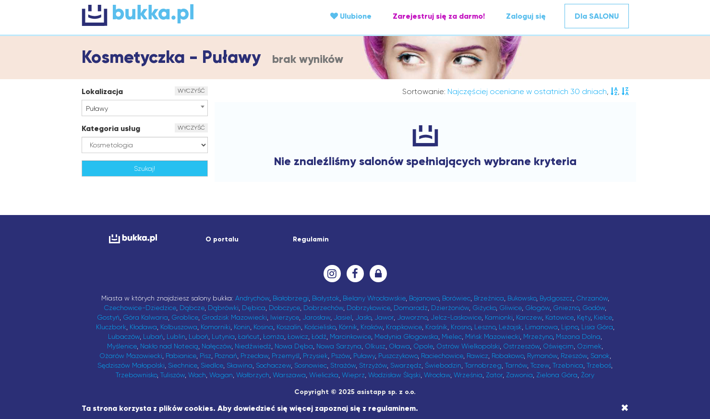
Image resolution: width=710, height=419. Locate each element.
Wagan (221, 375)
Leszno (484, 327)
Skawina (240, 365)
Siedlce (212, 365)
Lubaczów (124, 336)
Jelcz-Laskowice (456, 317)
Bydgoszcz (556, 298)
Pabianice (181, 355)
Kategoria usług (111, 128)
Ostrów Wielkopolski (468, 346)
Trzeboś (599, 365)
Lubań (153, 336)
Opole (423, 346)
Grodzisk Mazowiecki (234, 317)
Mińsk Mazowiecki (492, 336)
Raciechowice (442, 355)
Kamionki (499, 317)
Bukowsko (521, 298)
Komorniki (215, 327)
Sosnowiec (310, 365)
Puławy (364, 355)
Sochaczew (273, 365)
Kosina (263, 327)
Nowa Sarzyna (338, 346)
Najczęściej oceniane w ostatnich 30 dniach (527, 91)
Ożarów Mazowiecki (130, 355)
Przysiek (315, 355)
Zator (494, 375)
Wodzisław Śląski (394, 375)
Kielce (603, 317)
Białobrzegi (291, 298)
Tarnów (516, 365)
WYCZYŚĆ (191, 90)
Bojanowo (424, 298)
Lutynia (223, 336)
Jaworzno (412, 317)
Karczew (529, 317)
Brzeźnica (489, 298)
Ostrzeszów (521, 346)
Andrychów (252, 298)
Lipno (569, 327)
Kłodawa (143, 327)
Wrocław (437, 375)
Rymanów (542, 355)
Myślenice (122, 346)
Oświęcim (558, 346)
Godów (593, 307)
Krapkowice (404, 327)
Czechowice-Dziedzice (140, 307)
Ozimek (589, 346)
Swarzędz (405, 365)
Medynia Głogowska (406, 336)
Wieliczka (323, 375)
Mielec (452, 336)
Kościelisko (320, 327)
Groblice (184, 317)
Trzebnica (568, 365)
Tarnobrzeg (483, 365)
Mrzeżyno (538, 336)
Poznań (226, 355)
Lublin (176, 336)
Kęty (583, 317)
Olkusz (375, 346)
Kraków (372, 327)
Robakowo (508, 355)
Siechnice (182, 365)
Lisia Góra (597, 327)
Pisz (205, 355)
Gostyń (108, 317)
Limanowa (541, 327)
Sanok (600, 355)
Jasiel (343, 317)
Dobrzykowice (368, 307)
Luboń (198, 336)
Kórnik (348, 327)
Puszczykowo (398, 355)
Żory (587, 375)
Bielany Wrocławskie (374, 298)
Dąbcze (192, 307)
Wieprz (353, 375)
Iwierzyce (284, 317)
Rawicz (477, 355)
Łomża (273, 336)
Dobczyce (284, 307)
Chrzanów (592, 298)
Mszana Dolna (578, 336)
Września (468, 375)
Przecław (254, 355)
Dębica (253, 307)
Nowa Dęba (294, 346)
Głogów (537, 307)
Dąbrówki (223, 307)
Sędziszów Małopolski (131, 365)
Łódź (319, 336)
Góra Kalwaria (145, 317)
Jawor (384, 317)
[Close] (625, 408)
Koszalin (289, 327)
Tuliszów (172, 375)
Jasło (363, 317)
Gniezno (566, 307)
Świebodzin (443, 365)
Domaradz (411, 307)
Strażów (343, 365)
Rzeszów (574, 355)
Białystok (325, 298)
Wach (197, 375)
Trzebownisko (136, 375)
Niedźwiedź (253, 346)
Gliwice (510, 307)
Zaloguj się (526, 16)
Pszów (340, 355)
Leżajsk (510, 327)
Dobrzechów (323, 307)
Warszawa (289, 375)
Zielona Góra (557, 375)
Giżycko (484, 307)
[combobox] (145, 108)
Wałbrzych (252, 375)
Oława (399, 346)
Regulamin (311, 239)
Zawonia (519, 375)
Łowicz (298, 336)
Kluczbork (111, 327)
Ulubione (351, 16)
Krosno (461, 327)
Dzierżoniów (450, 307)
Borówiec (456, 298)
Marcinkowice (350, 336)
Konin (242, 327)
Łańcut (249, 336)
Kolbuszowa (178, 327)
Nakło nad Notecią (169, 346)
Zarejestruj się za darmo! (439, 16)
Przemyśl (286, 355)
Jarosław (316, 317)
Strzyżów (373, 365)
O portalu (222, 239)
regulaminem (392, 408)
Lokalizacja (102, 91)
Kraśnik (436, 327)
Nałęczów (216, 346)
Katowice (559, 317)
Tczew (539, 365)
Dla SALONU (597, 16)
